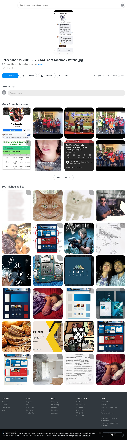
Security (103, 410)
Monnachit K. (8, 64)
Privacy (103, 405)
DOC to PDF (80, 402)
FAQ (27, 405)
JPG (4, 68)
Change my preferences (82, 436)
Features (29, 410)
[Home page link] (9, 5)
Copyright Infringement (109, 407)
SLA (102, 416)
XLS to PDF (79, 410)
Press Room (6, 407)
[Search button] (115, 5)
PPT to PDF (80, 413)
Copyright (54, 410)
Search (4, 405)
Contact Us (30, 413)
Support (29, 402)
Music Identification (107, 413)
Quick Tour (30, 407)
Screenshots (23, 64)
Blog (3, 410)
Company (54, 402)
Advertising (55, 405)
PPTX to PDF (80, 405)
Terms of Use (105, 402)
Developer (54, 413)
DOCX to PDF (80, 407)
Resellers (54, 407)
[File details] (16, 123)
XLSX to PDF (80, 416)
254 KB (11, 68)
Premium (5, 402)
